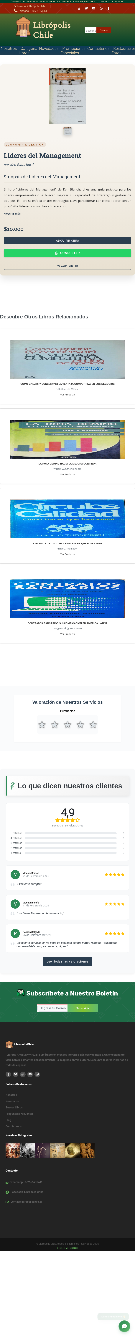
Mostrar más (12, 213)
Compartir (67, 265)
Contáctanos (14, 1126)
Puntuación (67, 711)
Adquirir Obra (67, 240)
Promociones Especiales (72, 50)
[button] (124, 1326)
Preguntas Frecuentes (20, 1113)
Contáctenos (98, 48)
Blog (8, 1120)
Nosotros (11, 1095)
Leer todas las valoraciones (67, 961)
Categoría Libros (28, 50)
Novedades (49, 48)
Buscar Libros (14, 1107)
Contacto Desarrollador (67, 1248)
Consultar (67, 253)
